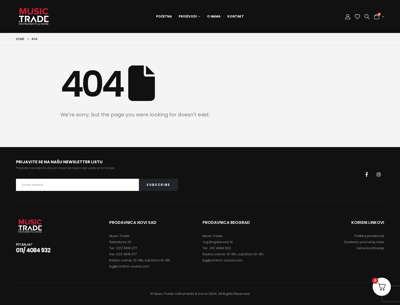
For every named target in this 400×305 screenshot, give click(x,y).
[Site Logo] (33, 16)
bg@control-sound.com (129, 266)
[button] (367, 17)
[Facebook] (367, 174)
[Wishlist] (357, 17)
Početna (164, 16)
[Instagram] (379, 174)
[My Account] (348, 17)
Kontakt (235, 16)
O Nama (214, 16)
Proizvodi (188, 16)
